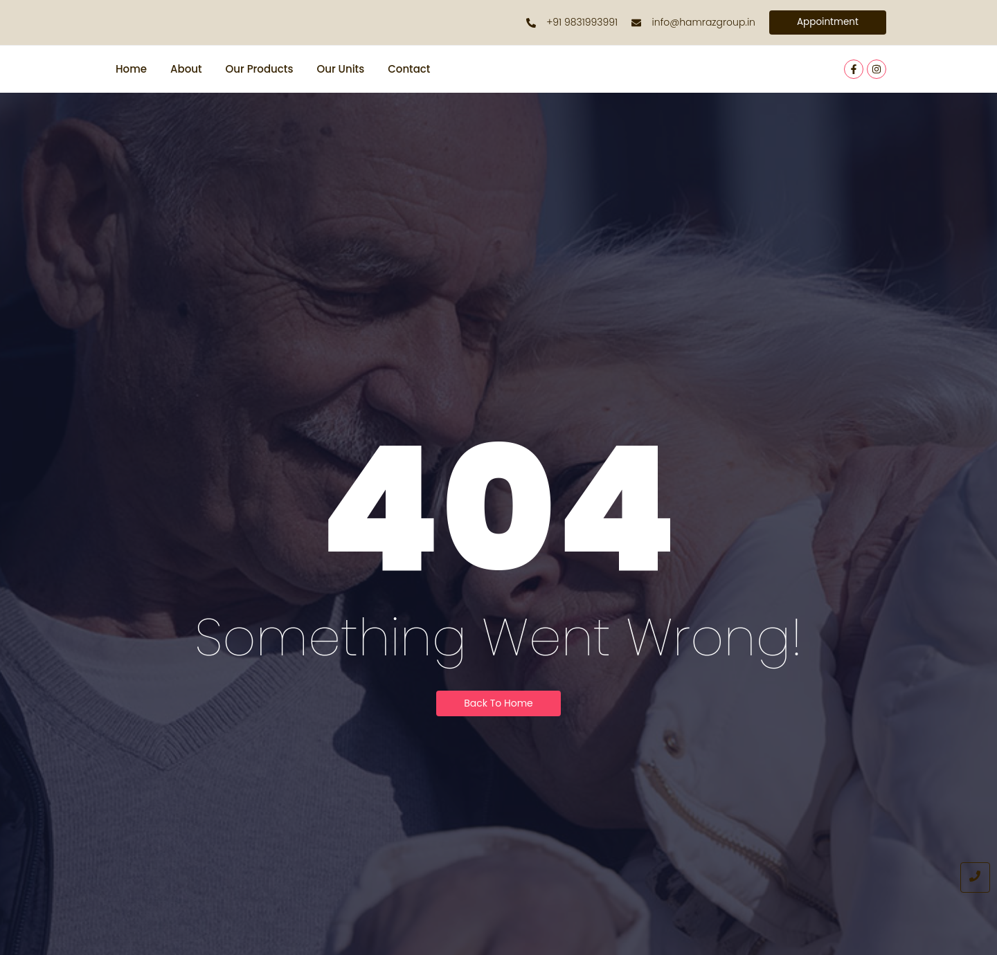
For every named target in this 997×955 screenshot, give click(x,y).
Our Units (340, 69)
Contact (409, 69)
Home (131, 69)
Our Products (260, 69)
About (186, 69)
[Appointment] (826, 22)
